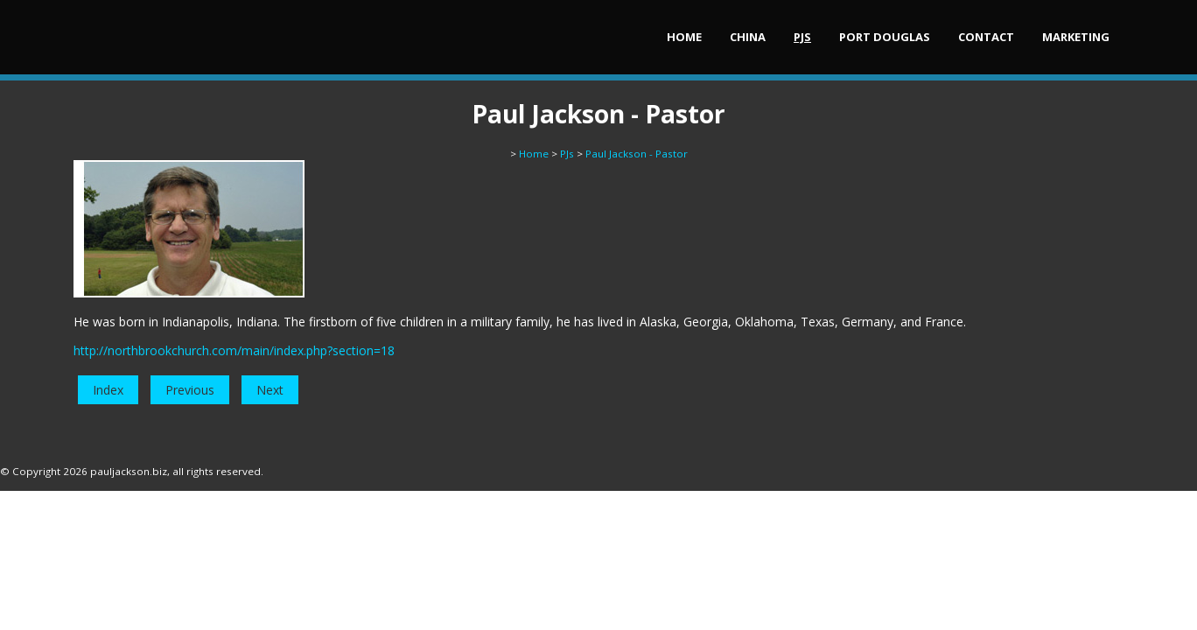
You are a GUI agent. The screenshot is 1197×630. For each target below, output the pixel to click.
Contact (986, 37)
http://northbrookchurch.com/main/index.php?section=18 (234, 350)
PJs (802, 37)
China (748, 37)
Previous (189, 390)
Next (270, 390)
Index (108, 390)
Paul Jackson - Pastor (636, 153)
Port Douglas (884, 37)
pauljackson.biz (128, 471)
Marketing (1076, 37)
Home (684, 37)
